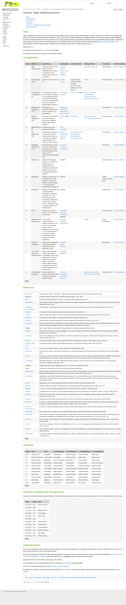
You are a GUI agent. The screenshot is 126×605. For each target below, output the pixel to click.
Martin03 (62, 278)
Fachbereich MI (7, 13)
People (5, 32)
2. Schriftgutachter (71, 451)
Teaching (5, 28)
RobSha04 (63, 221)
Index (4, 41)
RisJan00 (62, 212)
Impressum (6, 46)
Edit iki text (80, 577)
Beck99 (62, 116)
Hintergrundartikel (76, 64)
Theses (5, 30)
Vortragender (106, 64)
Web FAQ (5, 19)
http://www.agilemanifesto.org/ (109, 41)
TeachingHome (46, 9)
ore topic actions (90, 577)
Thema (33, 64)
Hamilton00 (74, 92)
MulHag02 (63, 246)
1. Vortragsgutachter (84, 451)
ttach (31, 577)
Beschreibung (46, 64)
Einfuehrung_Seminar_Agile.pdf (60, 566)
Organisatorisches (31, 27)
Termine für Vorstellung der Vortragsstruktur (38, 25)
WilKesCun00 (63, 134)
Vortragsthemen (30, 19)
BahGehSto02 (64, 109)
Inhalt (27, 17)
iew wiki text (71, 577)
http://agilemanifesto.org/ (90, 66)
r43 (59, 577)
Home (7, 22)
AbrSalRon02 (74, 85)
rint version (37, 577)
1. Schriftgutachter (58, 451)
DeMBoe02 (63, 75)
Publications (6, 26)
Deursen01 (63, 272)
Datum (27, 501)
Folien (115, 66)
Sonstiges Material (89, 64)
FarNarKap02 (63, 274)
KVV (33, 47)
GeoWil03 (62, 242)
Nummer (27, 64)
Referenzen (29, 21)
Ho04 (61, 127)
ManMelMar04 (64, 223)
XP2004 (44, 231)
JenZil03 (62, 79)
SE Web (38, 9)
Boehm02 (62, 73)
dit (26, 577)
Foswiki (33, 9)
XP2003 (86, 79)
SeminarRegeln (47, 50)
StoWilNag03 (63, 107)
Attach (121, 9)
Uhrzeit (35, 501)
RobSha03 (63, 219)
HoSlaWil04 (63, 129)
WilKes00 (62, 138)
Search (5, 39)
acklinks (63, 577)
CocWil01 (62, 136)
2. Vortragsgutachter (97, 451)
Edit (115, 9)
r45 (51, 577)
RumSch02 (63, 145)
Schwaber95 (63, 210)
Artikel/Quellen (64, 64)
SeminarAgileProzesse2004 (59, 9)
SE (3, 9)
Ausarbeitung (121, 66)
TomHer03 (63, 94)
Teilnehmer (29, 23)
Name (33, 451)
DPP (33, 111)
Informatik (5, 17)
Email (45, 451)
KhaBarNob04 (64, 92)
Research (5, 24)
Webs (4, 42)
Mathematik (6, 15)
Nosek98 (62, 132)
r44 (55, 577)
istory (44, 577)
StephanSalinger (78, 9)
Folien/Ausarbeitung (119, 64)
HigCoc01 (62, 66)
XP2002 (97, 274)
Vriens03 (62, 81)
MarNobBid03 (63, 276)
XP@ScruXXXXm (76, 424)
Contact (5, 33)
